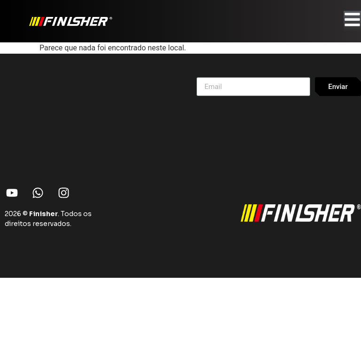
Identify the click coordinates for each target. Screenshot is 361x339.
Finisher (43, 214)
